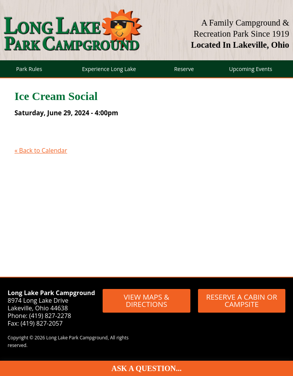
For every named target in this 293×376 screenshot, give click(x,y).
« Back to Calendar (40, 150)
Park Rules (29, 69)
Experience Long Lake (109, 69)
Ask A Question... (146, 368)
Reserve (184, 69)
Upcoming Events (250, 69)
